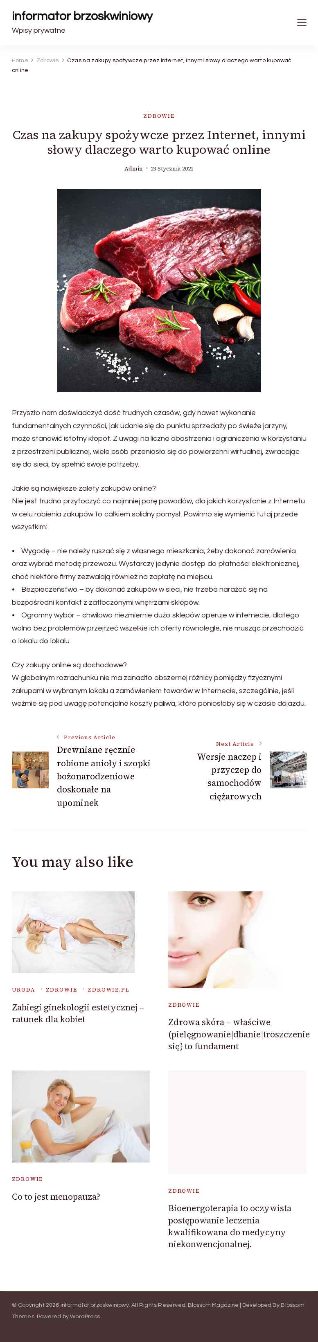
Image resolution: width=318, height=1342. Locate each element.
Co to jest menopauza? (56, 1197)
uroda (23, 989)
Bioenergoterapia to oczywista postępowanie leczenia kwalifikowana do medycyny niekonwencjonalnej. (229, 1226)
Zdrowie (159, 115)
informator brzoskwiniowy (82, 16)
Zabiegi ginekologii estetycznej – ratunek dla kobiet (78, 1013)
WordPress (85, 1317)
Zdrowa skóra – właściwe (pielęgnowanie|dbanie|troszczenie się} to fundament (239, 1034)
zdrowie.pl (108, 989)
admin (133, 169)
